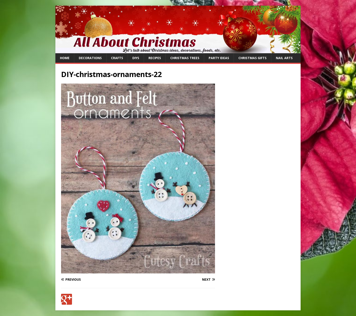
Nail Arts (284, 58)
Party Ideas (219, 58)
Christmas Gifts (252, 58)
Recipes (154, 58)
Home (64, 58)
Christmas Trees (184, 58)
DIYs (135, 58)
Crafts (117, 58)
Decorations (90, 58)
